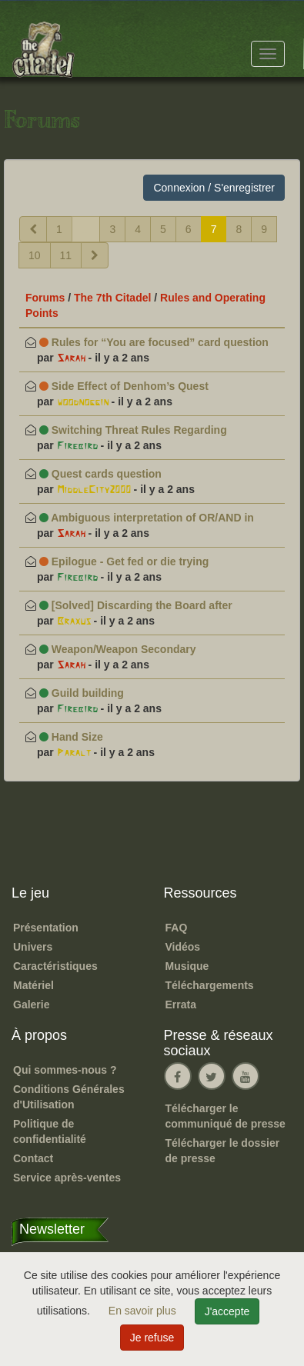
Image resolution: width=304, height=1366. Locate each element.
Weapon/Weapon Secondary (117, 649)
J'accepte (227, 1311)
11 (66, 255)
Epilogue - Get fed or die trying (124, 561)
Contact (33, 1158)
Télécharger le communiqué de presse (225, 1116)
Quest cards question (100, 474)
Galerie (31, 1004)
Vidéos (183, 947)
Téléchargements (209, 985)
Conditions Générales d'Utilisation (69, 1097)
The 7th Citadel (112, 298)
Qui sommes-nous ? (65, 1070)
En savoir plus (144, 1310)
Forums (45, 298)
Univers (32, 947)
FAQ (176, 927)
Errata (180, 1004)
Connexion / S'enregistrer (214, 188)
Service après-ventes (67, 1177)
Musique (187, 966)
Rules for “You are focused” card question (154, 342)
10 (34, 255)
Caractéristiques (55, 966)
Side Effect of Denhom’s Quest (124, 386)
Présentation (46, 927)
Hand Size (71, 737)
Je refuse (152, 1337)
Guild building (81, 693)
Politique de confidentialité (49, 1131)
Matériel (33, 985)
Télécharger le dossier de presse (222, 1150)
